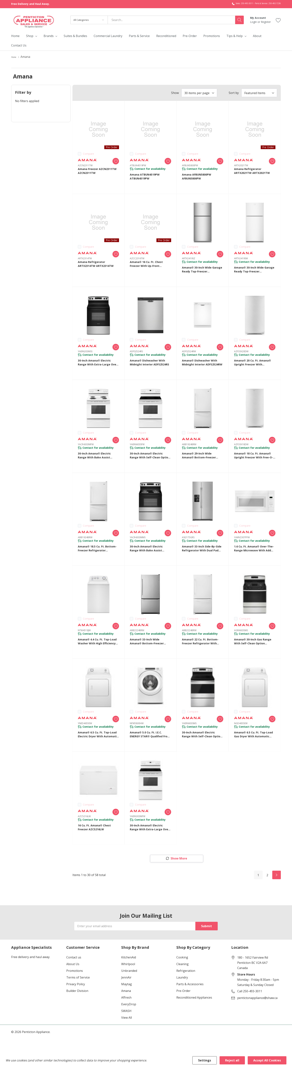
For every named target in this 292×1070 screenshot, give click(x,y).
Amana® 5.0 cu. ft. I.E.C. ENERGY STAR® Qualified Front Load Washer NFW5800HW (150, 734)
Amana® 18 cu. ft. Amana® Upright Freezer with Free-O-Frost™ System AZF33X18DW (253, 455)
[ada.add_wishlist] (112, 161)
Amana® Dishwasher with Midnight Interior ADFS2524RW (202, 362)
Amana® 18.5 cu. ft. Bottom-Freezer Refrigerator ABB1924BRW (97, 548)
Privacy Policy (75, 985)
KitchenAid (128, 958)
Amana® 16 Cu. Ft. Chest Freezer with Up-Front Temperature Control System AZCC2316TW (149, 263)
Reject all (232, 1060)
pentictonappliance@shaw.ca (257, 999)
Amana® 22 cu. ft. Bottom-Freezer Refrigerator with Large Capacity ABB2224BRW (201, 641)
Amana (126, 991)
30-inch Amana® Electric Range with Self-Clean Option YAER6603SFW (150, 455)
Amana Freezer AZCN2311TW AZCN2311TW (97, 170)
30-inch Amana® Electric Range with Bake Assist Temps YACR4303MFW (94, 455)
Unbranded (129, 971)
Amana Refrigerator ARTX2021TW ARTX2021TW (252, 170)
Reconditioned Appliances (194, 998)
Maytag (126, 985)
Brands (49, 35)
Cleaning (182, 965)
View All (126, 1018)
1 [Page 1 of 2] (258, 876)
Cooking (182, 958)
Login (254, 22)
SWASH (126, 1012)
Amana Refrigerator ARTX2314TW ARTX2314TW (96, 263)
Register (266, 22)
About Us (72, 965)
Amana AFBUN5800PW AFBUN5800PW (196, 176)
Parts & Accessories (190, 985)
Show (175, 92)
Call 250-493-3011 (249, 992)
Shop (29, 35)
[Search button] (239, 20)
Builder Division (77, 991)
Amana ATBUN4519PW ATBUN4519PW (145, 176)
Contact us (73, 958)
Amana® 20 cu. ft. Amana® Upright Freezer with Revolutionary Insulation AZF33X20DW (252, 362)
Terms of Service (78, 978)
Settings (204, 1060)
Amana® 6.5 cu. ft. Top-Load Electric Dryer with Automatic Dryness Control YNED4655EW (98, 734)
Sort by (234, 92)
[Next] (276, 875)
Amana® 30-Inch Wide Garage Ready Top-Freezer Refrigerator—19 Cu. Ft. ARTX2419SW (254, 269)
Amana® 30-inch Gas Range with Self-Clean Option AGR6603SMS (252, 641)
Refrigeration (185, 971)
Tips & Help (234, 35)
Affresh (126, 998)
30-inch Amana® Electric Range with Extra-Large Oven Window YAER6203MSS (98, 362)
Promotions (74, 971)
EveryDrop (128, 1005)
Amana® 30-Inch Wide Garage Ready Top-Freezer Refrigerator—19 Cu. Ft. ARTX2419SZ (202, 269)
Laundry (182, 978)
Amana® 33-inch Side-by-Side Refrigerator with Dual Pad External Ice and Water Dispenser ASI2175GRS (201, 548)
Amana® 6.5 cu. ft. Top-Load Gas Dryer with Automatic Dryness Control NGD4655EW (253, 734)
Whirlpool (128, 965)
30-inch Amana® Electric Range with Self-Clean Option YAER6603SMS (202, 734)
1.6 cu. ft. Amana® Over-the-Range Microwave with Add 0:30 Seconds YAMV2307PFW (254, 548)
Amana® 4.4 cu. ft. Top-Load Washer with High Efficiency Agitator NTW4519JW (97, 641)
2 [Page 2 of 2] (267, 876)
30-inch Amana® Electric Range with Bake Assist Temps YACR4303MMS (146, 548)
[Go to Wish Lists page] (278, 20)
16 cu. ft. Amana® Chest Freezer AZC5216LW (94, 827)
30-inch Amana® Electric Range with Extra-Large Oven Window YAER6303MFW (150, 827)
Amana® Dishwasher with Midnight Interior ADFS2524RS (149, 362)
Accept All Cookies (267, 1060)
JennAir (126, 978)
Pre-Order (183, 991)
